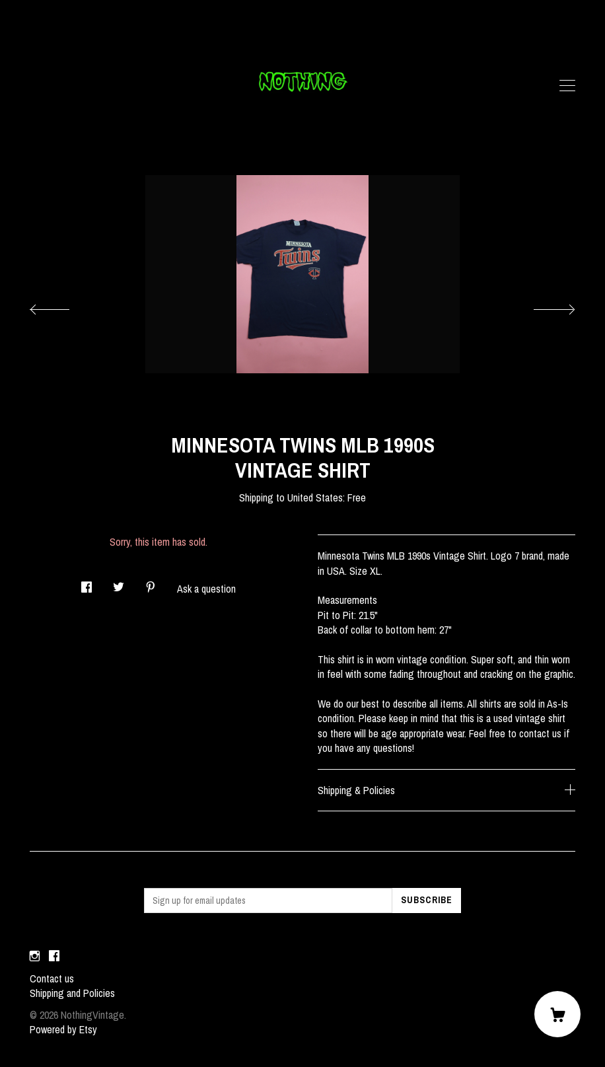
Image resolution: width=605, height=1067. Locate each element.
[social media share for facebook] (86, 584)
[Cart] (557, 1014)
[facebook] (54, 956)
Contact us (52, 978)
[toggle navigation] (567, 85)
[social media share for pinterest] (150, 584)
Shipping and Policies (72, 993)
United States (315, 497)
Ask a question (206, 588)
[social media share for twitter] (118, 584)
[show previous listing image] (63, 306)
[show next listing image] (542, 306)
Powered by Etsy (63, 1029)
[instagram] (35, 956)
